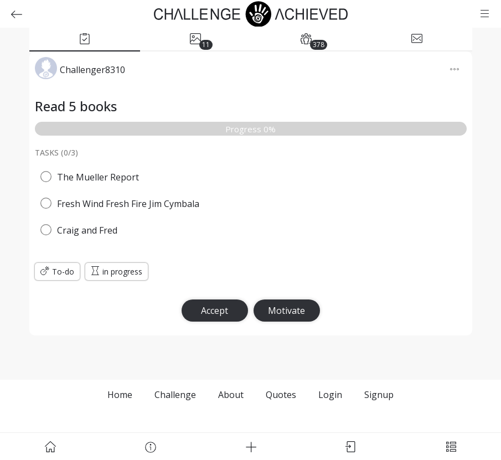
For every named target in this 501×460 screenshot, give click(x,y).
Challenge (175, 395)
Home (119, 395)
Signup (379, 395)
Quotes (281, 395)
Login (330, 395)
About (231, 395)
